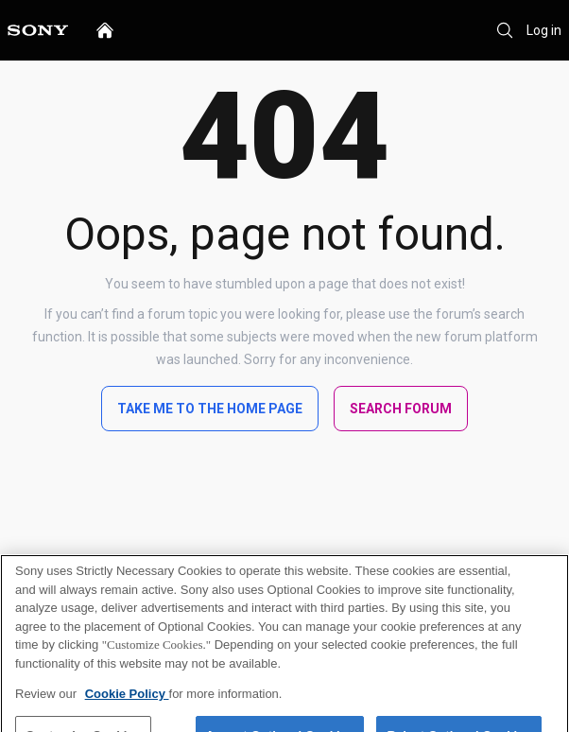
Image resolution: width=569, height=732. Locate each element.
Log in (543, 30)
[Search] (504, 30)
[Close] (539, 595)
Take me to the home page (209, 408)
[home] (105, 30)
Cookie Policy (127, 704)
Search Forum (401, 408)
